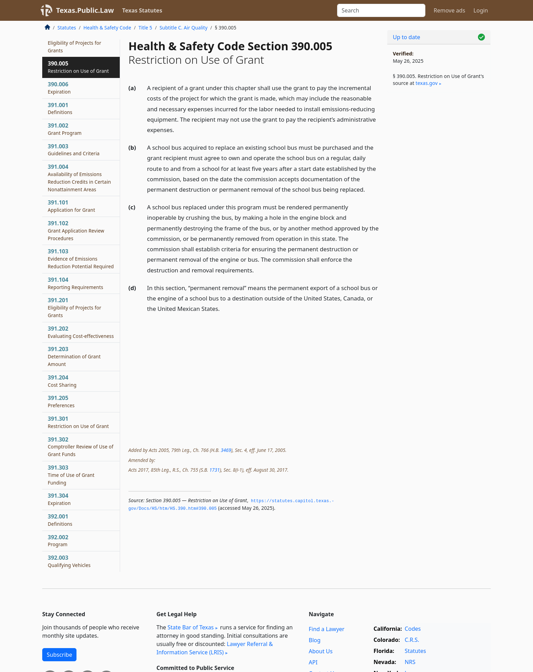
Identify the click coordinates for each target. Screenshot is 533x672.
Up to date (406, 37)
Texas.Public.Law (85, 10)
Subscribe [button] (59, 654)
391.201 (74, 307)
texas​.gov (427, 83)
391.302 (81, 447)
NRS (410, 662)
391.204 (62, 381)
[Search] (381, 10)
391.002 (65, 129)
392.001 (60, 520)
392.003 (69, 561)
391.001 (60, 108)
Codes (413, 628)
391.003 (74, 149)
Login (480, 10)
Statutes (66, 27)
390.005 (78, 67)
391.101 (71, 206)
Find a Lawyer (326, 629)
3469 (226, 450)
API (313, 662)
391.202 (81, 332)
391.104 (75, 283)
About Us (321, 651)
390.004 (74, 43)
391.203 (74, 356)
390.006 (59, 87)
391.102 (76, 230)
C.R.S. (412, 640)
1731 (214, 469)
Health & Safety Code (107, 27)
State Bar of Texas (191, 627)
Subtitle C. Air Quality (184, 27)
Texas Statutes (142, 10)
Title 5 (145, 27)
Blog (314, 640)
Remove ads (449, 10)
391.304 (59, 499)
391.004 (79, 177)
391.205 (61, 401)
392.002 (58, 540)
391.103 (81, 258)
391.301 (78, 422)
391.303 (71, 475)
